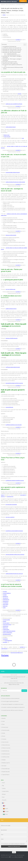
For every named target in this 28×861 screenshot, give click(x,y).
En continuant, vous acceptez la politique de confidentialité (13, 843)
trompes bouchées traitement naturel (13, 172)
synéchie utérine (6, 629)
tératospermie (5, 601)
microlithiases (5, 602)
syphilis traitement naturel (11, 127)
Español (5, 808)
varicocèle (5, 591)
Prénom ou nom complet (5, 825)
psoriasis (19, 93)
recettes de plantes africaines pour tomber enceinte (15, 182)
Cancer (3, 721)
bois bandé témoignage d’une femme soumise (14, 383)
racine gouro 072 (10, 496)
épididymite (5, 606)
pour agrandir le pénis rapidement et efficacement (12, 64)
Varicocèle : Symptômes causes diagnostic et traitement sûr (13, 707)
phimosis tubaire (6, 623)
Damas (4, 15)
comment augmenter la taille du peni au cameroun (15, 554)
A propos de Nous (5, 791)
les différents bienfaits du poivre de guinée (13, 424)
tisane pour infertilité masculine (11, 338)
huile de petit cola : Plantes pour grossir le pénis (11, 52)
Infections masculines (6, 748)
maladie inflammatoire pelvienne (9, 631)
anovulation (5, 642)
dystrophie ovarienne (7, 634)
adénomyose (5, 627)
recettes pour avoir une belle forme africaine (14, 103)
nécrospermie (5, 598)
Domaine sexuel (5, 727)
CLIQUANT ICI (18, 39)
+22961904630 (4, 648)
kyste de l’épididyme (7, 593)
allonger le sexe (6, 135)
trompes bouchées (6, 619)
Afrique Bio (4, 800)
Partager (5, 655)
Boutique (3, 794)
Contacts (3, 788)
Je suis (2, 839)
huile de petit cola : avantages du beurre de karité (12, 50)
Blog (3, 785)
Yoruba (5, 814)
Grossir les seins (5, 742)
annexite (4, 621)
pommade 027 (23, 495)
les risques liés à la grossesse (11, 504)
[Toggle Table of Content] (24, 45)
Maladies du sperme (6, 762)
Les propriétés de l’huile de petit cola (9, 46)
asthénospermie (6, 599)
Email (2, 834)
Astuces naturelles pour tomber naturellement (10, 698)
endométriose (5, 626)
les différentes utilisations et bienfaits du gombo (15, 480)
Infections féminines (6, 745)
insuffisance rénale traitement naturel (13, 367)
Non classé (4, 765)
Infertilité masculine (6, 753)
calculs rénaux (5, 604)
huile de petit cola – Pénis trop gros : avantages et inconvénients (12, 59)
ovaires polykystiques (7, 624)
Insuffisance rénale (5, 756)
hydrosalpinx (5, 638)
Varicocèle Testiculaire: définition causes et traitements (12, 710)
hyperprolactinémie (8, 640)
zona (23, 138)
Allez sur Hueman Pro (19, 857)
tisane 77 (3, 495)
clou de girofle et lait (9, 407)
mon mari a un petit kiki (10, 517)
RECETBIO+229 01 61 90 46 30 (9, 1)
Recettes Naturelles (10, 4)
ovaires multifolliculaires (7, 632)
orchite (4, 607)
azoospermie (5, 596)
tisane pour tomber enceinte (11, 235)
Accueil (3, 782)
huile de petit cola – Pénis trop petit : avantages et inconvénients (12, 57)
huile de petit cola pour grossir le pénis (10, 61)
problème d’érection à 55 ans (11, 308)
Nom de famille (4, 830)
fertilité (3, 733)
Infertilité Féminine (5, 750)
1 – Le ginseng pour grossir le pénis (11, 53)
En (4, 806)
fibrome (3, 736)
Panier (3, 797)
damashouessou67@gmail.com (17, 652)
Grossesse (4, 739)
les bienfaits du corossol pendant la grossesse (14, 530)
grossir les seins (7, 136)
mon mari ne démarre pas (10, 289)
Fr (3, 803)
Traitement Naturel (20, 4)
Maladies (4, 759)
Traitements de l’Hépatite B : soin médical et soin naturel (12, 704)
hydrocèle (5, 594)
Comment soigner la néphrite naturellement (10, 701)
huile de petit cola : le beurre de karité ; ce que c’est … (12, 49)
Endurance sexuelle (5, 730)
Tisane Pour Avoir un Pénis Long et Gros (10, 63)
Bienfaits (3, 4)
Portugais (6, 811)
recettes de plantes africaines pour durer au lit (14, 573)
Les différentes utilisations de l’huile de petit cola (12, 47)
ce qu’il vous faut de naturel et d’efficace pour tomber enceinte (13, 68)
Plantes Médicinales (6, 768)
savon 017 (3, 496)
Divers (3, 724)
